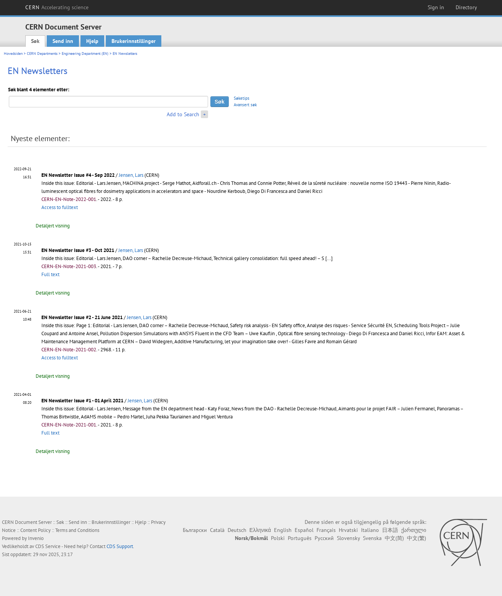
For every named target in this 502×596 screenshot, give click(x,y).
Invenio (36, 538)
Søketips (241, 98)
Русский (324, 538)
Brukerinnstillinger (134, 41)
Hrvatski (348, 530)
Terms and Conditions (77, 530)
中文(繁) (416, 538)
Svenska (372, 538)
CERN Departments (42, 53)
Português (300, 538)
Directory (466, 7)
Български (195, 530)
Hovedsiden (13, 53)
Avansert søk (245, 104)
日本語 (390, 530)
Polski (278, 538)
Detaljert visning (53, 225)
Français (326, 530)
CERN (57, 7)
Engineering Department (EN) (85, 53)
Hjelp (92, 41)
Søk (35, 41)
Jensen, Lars (131, 175)
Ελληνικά (260, 530)
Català (217, 530)
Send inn (62, 41)
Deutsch (237, 530)
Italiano (370, 530)
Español (304, 530)
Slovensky (348, 538)
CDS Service (48, 546)
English (283, 530)
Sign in (436, 7)
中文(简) (394, 538)
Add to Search (183, 114)
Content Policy (35, 530)
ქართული (413, 530)
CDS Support (120, 546)
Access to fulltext (59, 207)
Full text (50, 274)
